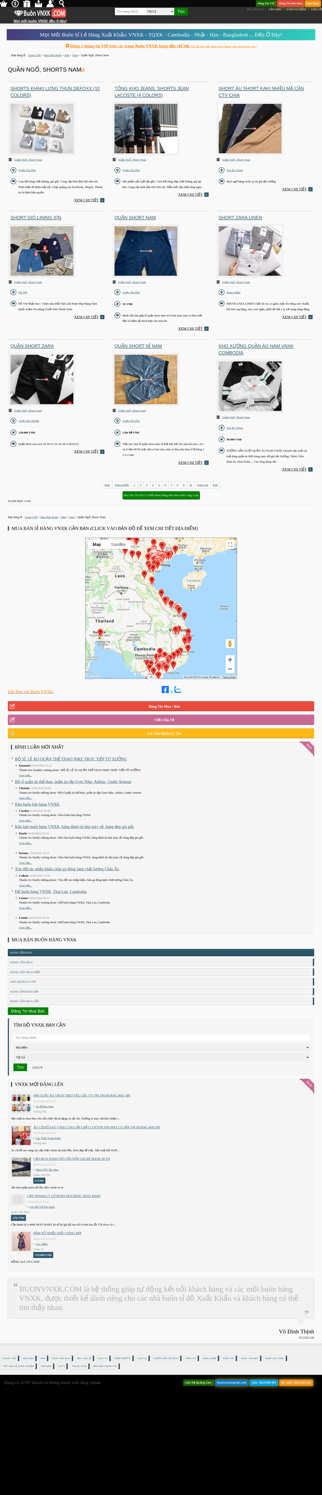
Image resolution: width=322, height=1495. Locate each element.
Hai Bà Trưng (235, 170)
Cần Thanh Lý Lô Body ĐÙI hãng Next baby (64, 1196)
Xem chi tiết (86, 200)
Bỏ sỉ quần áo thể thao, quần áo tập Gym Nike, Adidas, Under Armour (73, 782)
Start (107, 485)
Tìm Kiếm (46, 1366)
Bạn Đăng (313, 3)
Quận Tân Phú (27, 170)
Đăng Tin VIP (266, 3)
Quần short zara (32, 346)
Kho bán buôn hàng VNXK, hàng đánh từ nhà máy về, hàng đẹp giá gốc (74, 826)
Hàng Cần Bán (21, 952)
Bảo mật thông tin (105, 1366)
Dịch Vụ (103, 1358)
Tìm (181, 11)
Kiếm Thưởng (122, 1358)
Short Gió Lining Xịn (36, 217)
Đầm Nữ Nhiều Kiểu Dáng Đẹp (57, 1233)
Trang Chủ (9, 1358)
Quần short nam (135, 217)
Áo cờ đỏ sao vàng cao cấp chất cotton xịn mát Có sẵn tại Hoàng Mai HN (96, 1127)
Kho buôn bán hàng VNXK (37, 804)
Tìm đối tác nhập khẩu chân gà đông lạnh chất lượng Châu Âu (67, 869)
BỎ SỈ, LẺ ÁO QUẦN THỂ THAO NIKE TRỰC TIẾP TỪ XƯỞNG (71, 759)
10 (190, 485)
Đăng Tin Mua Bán (290, 3)
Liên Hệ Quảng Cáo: (198, 1382)
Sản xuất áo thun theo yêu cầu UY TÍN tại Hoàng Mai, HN (81, 1095)
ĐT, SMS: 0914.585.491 (296, 1382)
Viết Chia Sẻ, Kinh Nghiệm (18, 1366)
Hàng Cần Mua (21, 962)
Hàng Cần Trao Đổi (25, 972)
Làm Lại (37, 1067)
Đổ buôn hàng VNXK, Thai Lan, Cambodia (51, 891)
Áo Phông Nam (45, 1106)
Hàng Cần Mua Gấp (24, 1001)
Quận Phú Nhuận (29, 421)
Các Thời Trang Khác (48, 1138)
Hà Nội (23, 292)
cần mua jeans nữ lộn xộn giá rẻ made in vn (71, 1159)
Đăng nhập (209, 1358)
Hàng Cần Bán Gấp (24, 991)
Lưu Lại (142, 1358)
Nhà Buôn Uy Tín (23, 981)
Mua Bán (28, 1358)
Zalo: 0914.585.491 (264, 1382)
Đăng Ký (190, 1358)
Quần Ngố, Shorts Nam (28, 159)
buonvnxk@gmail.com (231, 1382)
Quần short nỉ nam (138, 346)
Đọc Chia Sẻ (84, 1358)
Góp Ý (61, 1366)
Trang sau (202, 485)
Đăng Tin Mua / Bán (164, 706)
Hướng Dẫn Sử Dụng (166, 1358)
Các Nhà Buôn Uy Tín (164, 733)
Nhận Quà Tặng (274, 1358)
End (215, 485)
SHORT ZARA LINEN (240, 217)
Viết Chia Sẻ (164, 720)
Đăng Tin (228, 1358)
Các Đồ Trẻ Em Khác (42, 1207)
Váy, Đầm (42, 1244)
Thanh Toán (79, 1366)
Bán (42, 1358)
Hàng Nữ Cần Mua (47, 1169)
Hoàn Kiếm (234, 292)
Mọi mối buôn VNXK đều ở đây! (40, 19)
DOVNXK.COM (306, 1337)
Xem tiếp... (25, 775)
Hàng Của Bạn (249, 1358)
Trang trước (122, 485)
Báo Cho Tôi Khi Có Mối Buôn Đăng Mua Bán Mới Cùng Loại (161, 495)
